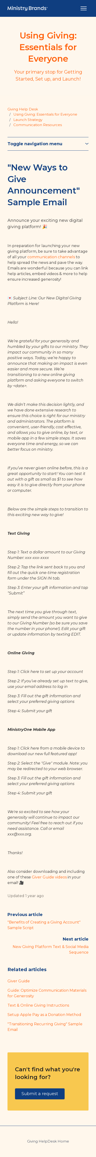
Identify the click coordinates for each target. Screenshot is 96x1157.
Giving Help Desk (22, 109)
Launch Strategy (27, 119)
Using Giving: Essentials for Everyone (45, 114)
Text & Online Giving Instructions (38, 1005)
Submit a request (40, 1093)
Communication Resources (37, 125)
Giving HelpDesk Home (48, 1141)
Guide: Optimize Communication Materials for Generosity (46, 993)
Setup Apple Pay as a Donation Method (44, 1014)
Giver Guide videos (49, 877)
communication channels (51, 257)
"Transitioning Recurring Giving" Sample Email (44, 1027)
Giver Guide (18, 981)
